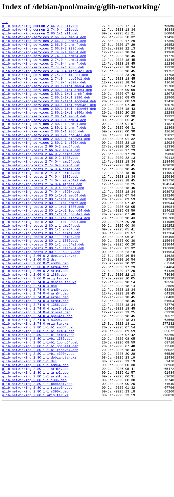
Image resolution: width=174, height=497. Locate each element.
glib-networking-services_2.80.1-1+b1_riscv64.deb (49, 126)
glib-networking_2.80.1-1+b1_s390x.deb (38, 420)
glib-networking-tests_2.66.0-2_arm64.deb (41, 176)
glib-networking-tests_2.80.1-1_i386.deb (40, 285)
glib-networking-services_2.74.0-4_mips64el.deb (47, 81)
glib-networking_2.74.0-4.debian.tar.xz (39, 334)
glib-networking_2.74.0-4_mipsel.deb (36, 371)
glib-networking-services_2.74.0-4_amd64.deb (44, 59)
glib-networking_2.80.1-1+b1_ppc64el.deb (40, 411)
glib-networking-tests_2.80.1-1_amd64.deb (41, 267)
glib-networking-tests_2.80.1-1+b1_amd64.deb (44, 230)
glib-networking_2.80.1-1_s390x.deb (35, 466)
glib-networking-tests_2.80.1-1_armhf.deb (41, 280)
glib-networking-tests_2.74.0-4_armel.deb (41, 199)
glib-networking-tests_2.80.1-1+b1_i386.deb (43, 244)
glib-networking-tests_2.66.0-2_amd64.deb (41, 172)
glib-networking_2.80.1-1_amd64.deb (35, 434)
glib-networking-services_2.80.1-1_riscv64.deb (46, 163)
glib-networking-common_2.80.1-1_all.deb (40, 36)
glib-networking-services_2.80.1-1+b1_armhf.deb (47, 108)
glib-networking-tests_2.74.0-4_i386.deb (40, 208)
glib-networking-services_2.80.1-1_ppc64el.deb (46, 158)
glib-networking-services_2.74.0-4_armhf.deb (44, 72)
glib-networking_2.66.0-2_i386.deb (34, 325)
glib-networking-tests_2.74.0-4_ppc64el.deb (43, 221)
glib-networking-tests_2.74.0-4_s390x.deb (41, 226)
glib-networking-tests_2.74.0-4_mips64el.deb (44, 212)
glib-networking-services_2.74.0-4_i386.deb (43, 77)
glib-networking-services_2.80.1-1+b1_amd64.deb (47, 99)
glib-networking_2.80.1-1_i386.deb (34, 452)
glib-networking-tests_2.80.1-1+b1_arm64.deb (44, 235)
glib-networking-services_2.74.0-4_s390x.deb (44, 95)
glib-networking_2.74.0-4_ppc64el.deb (37, 375)
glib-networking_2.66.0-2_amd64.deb (35, 312)
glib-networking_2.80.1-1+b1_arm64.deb (38, 393)
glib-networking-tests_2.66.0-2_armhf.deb (41, 181)
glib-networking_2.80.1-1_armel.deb (35, 443)
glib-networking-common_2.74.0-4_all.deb (40, 31)
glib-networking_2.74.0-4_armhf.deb (35, 357)
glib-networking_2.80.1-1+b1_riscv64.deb (40, 416)
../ (5, 22)
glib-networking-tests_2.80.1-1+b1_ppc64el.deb (46, 253)
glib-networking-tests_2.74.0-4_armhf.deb (41, 203)
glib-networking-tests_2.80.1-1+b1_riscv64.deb (46, 258)
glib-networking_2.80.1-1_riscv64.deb (37, 461)
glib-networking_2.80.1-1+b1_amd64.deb (38, 389)
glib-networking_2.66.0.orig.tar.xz (35, 330)
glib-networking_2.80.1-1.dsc (29, 429)
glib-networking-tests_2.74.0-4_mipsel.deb (42, 217)
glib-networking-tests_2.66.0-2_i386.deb (40, 185)
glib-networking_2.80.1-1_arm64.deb (35, 438)
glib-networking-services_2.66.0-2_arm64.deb (44, 45)
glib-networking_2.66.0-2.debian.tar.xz (39, 303)
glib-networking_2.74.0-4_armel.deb (35, 353)
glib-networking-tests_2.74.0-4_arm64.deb (41, 194)
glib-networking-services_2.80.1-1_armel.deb (44, 144)
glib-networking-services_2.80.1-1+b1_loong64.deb (49, 117)
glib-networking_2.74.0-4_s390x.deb (35, 380)
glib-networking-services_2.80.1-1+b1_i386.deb (46, 113)
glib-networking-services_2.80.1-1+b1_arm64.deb (47, 104)
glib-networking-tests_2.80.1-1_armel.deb (41, 276)
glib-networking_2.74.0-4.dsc (29, 339)
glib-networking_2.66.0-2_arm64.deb (35, 316)
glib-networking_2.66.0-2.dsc (29, 307)
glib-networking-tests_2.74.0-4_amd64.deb (41, 190)
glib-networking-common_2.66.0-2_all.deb (40, 27)
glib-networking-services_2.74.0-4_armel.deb (44, 68)
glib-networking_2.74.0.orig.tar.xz (35, 384)
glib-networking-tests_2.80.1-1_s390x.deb (41, 298)
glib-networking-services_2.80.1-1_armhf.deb (44, 149)
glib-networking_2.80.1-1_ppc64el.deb (37, 457)
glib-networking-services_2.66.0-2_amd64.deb (44, 40)
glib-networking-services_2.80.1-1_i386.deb (43, 154)
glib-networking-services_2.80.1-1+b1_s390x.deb (47, 131)
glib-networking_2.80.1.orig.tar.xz (35, 470)
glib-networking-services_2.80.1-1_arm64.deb (44, 140)
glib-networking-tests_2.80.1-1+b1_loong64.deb (46, 248)
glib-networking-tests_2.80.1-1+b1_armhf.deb (44, 239)
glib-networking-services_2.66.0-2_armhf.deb (44, 49)
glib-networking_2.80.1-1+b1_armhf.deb (38, 398)
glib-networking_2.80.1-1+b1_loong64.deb (40, 407)
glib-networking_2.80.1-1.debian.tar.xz (39, 425)
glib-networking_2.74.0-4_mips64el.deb (38, 366)
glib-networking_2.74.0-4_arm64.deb (35, 348)
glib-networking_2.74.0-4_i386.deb (34, 362)
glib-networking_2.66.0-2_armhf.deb (35, 321)
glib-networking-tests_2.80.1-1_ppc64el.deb (43, 289)
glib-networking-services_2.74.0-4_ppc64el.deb (46, 90)
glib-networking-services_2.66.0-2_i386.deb (43, 54)
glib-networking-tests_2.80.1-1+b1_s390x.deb (44, 262)
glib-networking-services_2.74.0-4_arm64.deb (44, 63)
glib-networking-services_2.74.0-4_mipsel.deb (45, 86)
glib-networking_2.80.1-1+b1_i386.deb (37, 402)
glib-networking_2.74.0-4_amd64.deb (35, 343)
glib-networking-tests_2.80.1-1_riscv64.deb (43, 294)
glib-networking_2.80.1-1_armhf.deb (35, 447)
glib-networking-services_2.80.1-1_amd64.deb (44, 135)
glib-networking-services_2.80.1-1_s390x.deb (44, 167)
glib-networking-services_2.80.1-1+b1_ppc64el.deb (49, 122)
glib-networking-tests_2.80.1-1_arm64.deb (41, 271)
